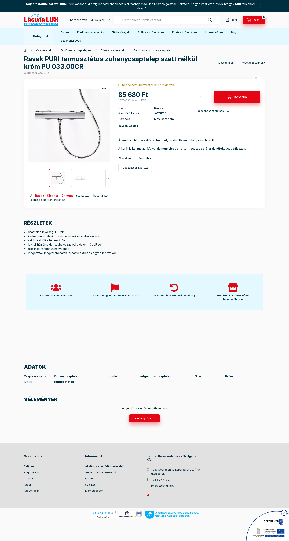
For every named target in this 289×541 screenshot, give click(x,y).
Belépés (29, 466)
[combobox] (167, 20)
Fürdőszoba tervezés (90, 32)
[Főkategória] (25, 50)
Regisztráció (32, 472)
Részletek (145, 158)
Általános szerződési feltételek (104, 466)
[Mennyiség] (201, 97)
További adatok (128, 125)
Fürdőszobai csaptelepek (76, 50)
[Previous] (30, 178)
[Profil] (232, 20)
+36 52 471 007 (99, 20)
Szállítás (90, 484)
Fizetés (89, 478)
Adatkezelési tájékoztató (100, 472)
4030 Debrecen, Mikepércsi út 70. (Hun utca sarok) (176, 471)
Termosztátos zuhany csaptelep (153, 50)
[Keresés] (210, 20)
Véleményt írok (142, 418)
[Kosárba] (237, 97)
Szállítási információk (151, 32)
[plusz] (208, 96)
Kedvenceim (31, 490)
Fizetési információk (184, 32)
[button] (38, 36)
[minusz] (208, 98)
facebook (148, 496)
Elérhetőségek (121, 32)
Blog (234, 32)
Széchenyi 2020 (71, 40)
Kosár (27, 484)
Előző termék (226, 62)
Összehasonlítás (132, 167)
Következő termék (253, 62)
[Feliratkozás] (213, 111)
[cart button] (254, 20)
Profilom (29, 478)
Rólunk (65, 32)
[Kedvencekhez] (257, 78)
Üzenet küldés (214, 32)
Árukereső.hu (103, 517)
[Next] (107, 178)
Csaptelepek (44, 50)
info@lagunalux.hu (163, 485)
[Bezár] (262, 6)
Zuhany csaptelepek (112, 50)
